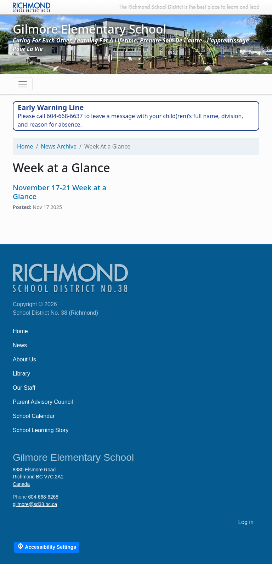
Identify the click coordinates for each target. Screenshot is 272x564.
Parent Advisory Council (43, 402)
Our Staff (24, 388)
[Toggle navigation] (23, 84)
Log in (246, 522)
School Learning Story (40, 430)
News (20, 345)
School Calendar (34, 416)
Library (21, 374)
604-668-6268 (43, 497)
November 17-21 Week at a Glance (59, 191)
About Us (24, 359)
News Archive (58, 146)
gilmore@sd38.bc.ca (35, 504)
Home (25, 146)
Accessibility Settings (46, 546)
